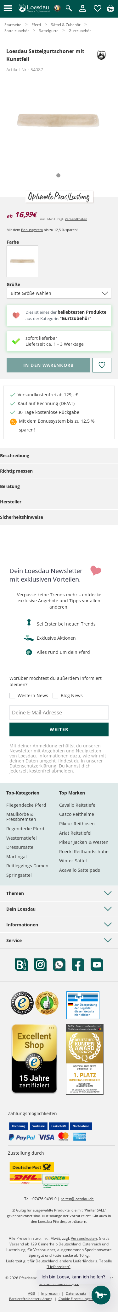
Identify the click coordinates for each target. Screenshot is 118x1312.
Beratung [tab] (10, 486)
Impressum (50, 1293)
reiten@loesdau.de (77, 1198)
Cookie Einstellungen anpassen (84, 1298)
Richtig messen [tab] (16, 471)
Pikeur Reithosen (77, 824)
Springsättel (19, 875)
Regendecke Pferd (25, 829)
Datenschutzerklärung (32, 766)
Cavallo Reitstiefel (78, 805)
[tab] (58, 175)
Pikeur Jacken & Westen (84, 842)
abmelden (62, 771)
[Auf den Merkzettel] (102, 365)
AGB (31, 1293)
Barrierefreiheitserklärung (30, 1298)
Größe (24, 284)
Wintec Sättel (73, 861)
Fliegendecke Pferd (26, 805)
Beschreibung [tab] (14, 455)
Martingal (16, 856)
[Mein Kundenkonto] (82, 12)
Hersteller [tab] (10, 502)
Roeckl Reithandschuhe (84, 851)
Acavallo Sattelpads (79, 870)
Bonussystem (32, 229)
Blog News (72, 695)
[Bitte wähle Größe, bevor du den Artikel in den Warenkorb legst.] (48, 365)
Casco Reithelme (76, 814)
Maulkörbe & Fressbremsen (21, 816)
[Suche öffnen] (68, 9)
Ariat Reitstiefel (75, 833)
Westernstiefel (21, 838)
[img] (110, 10)
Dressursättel (20, 847)
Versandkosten (76, 219)
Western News (33, 695)
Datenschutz (76, 1293)
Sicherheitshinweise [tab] (21, 517)
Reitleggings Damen (27, 866)
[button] (8, 8)
